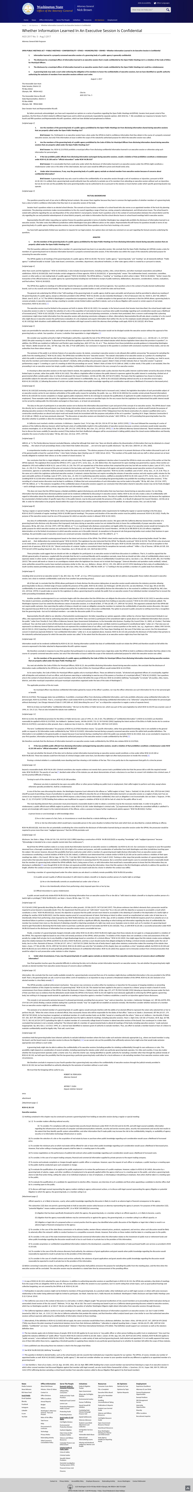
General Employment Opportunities (143, 1393)
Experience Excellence (143, 1386)
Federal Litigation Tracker (84, 1387)
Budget (43, 1405)
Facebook (25, 1404)
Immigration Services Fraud (86, 1431)
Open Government (85, 1391)
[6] (149, 755)
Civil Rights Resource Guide (105, 1419)
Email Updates (26, 1398)
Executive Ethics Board (105, 1392)
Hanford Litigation (66, 1430)
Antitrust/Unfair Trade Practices (67, 1396)
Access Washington (124, 1481)
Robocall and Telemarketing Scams (86, 1438)
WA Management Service (142, 1401)
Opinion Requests (123, 1392)
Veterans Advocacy (85, 1420)
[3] (130, 423)
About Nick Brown (47, 1386)
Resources (88, 20)
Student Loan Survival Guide (105, 1409)
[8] (42, 865)
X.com (24, 1414)
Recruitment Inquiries (143, 1416)
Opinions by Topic (123, 1389)
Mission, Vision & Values (49, 1389)
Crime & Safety (65, 1452)
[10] (82, 1040)
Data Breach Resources (105, 1428)
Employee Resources (93, 1481)
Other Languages (162, 3)
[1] (48, 304)
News (34, 20)
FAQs (42, 1424)
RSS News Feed (26, 1392)
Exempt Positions (141, 1397)
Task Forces (44, 1420)
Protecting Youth (65, 1412)
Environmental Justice (86, 1399)
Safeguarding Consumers (64, 1392)
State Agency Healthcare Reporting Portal (105, 1439)
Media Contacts (27, 1386)
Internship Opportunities (140, 1406)
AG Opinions (99, 20)
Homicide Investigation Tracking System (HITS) (67, 1464)
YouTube (24, 1417)
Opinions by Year (122, 1386)
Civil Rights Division (66, 1422)
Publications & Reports (105, 1405)
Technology (44, 1431)
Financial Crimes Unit (67, 1468)
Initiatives (76, 20)
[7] (58, 772)
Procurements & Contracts (46, 1427)
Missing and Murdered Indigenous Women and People (87, 1444)
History (43, 1408)
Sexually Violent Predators (65, 1459)
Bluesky (24, 1401)
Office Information (46, 20)
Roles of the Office (47, 1417)
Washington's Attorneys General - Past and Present (48, 1412)
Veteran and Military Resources (66, 1439)
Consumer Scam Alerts (105, 1386)
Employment (112, 20)
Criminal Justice (65, 1455)
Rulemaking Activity (47, 1438)
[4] (112, 428)
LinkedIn (24, 1410)
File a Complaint (103, 1389)
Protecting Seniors (66, 1415)
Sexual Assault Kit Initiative (84, 1406)
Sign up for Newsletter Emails (105, 1396)
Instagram (25, 1407)
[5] (129, 736)
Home (26, 20)
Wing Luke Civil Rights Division (86, 1395)
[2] (100, 333)
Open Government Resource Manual (104, 1424)
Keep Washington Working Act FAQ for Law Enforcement (104, 1433)
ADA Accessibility (144, 3)
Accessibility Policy (78, 1481)
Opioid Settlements (85, 1417)
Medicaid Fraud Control (67, 1401)
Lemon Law (63, 1403)
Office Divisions (46, 1395)
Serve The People (63, 20)
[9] (53, 980)
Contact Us (44, 1392)
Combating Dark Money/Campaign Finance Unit (85, 1412)
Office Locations (46, 1399)
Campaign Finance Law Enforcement (67, 1444)
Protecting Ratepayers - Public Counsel (67, 1407)
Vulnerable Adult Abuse (86, 1435)
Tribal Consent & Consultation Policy (47, 1441)
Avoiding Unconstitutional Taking (106, 1401)
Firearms (63, 1471)
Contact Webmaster (139, 1481)
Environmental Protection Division (66, 1426)
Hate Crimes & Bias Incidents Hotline (66, 1434)
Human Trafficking (85, 1402)
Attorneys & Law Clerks (143, 1389)
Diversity (139, 1410)
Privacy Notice (45, 1435)
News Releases (26, 1389)
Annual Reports (46, 1401)
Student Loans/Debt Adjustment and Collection (85, 1425)
